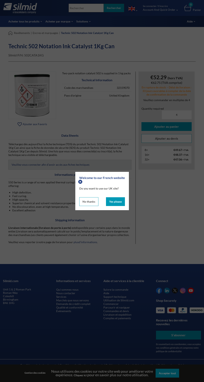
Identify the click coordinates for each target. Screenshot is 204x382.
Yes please (115, 201)
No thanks (88, 201)
